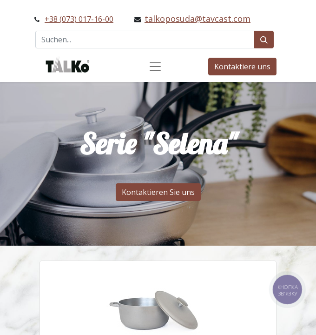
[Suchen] (264, 39)
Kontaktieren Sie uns (158, 192)
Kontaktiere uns (242, 66)
